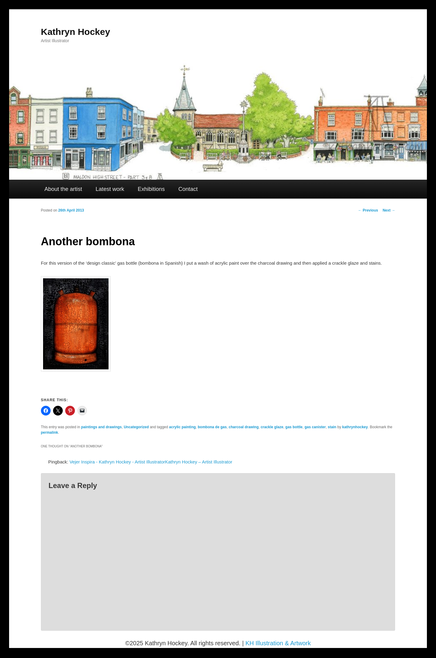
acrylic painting (182, 427)
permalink (49, 432)
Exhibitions (151, 189)
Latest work (110, 189)
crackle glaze (272, 427)
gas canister (315, 427)
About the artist (63, 189)
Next (389, 210)
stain (332, 427)
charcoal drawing (244, 427)
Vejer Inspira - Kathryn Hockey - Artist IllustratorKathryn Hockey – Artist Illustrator (150, 461)
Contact (188, 189)
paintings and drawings (101, 427)
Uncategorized (136, 427)
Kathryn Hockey (75, 32)
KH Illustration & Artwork (278, 643)
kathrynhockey (355, 427)
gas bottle (294, 427)
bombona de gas (212, 427)
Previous (368, 210)
